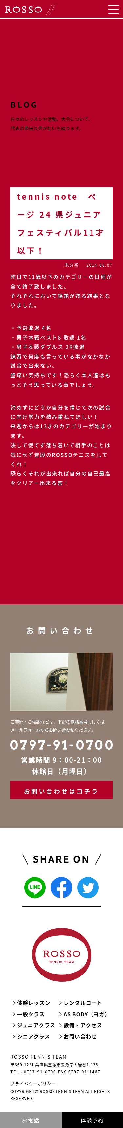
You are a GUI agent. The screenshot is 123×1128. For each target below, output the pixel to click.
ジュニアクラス (36, 1025)
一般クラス (31, 1014)
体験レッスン (34, 1003)
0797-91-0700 (40, 1071)
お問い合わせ (80, 1036)
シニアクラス (33, 1036)
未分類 (71, 265)
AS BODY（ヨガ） (87, 1014)
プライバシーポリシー (33, 1083)
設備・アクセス (83, 1025)
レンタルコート (83, 1003)
